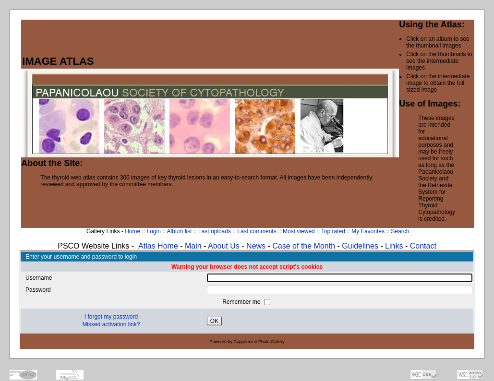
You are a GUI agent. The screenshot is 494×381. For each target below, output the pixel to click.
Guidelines (360, 246)
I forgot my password (111, 316)
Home (132, 231)
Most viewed (299, 231)
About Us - (227, 246)
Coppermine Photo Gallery (259, 341)
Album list (179, 231)
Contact (423, 246)
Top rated (333, 231)
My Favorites (368, 231)
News (255, 246)
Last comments (256, 231)
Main (193, 246)
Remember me (242, 301)
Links (394, 246)
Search (400, 231)
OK (214, 321)
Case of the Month (304, 246)
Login (153, 231)
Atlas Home (158, 246)
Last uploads (214, 231)
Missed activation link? (111, 324)
